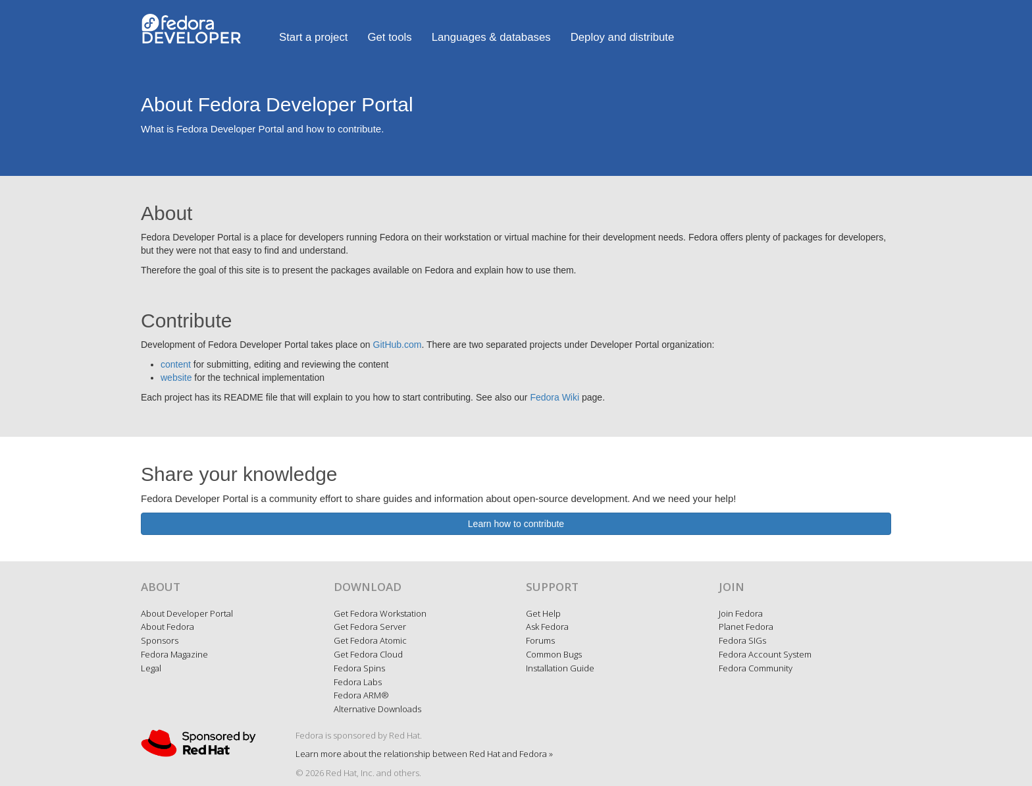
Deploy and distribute (623, 37)
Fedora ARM (361, 695)
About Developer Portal (187, 613)
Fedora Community (755, 668)
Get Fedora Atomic (370, 640)
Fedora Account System (765, 654)
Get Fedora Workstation (380, 613)
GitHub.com (397, 344)
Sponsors (159, 640)
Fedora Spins (359, 668)
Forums (540, 640)
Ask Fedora (547, 626)
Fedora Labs (358, 682)
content (176, 364)
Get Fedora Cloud (368, 654)
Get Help (543, 613)
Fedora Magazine (174, 654)
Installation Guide (560, 668)
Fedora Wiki (554, 397)
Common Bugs (554, 654)
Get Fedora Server (370, 626)
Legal (151, 668)
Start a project (313, 37)
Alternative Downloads (377, 709)
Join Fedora (741, 613)
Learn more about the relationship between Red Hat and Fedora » (424, 754)
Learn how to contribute (516, 524)
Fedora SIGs (742, 640)
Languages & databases (491, 37)
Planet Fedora (746, 626)
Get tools (389, 37)
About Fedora (167, 626)
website (176, 377)
